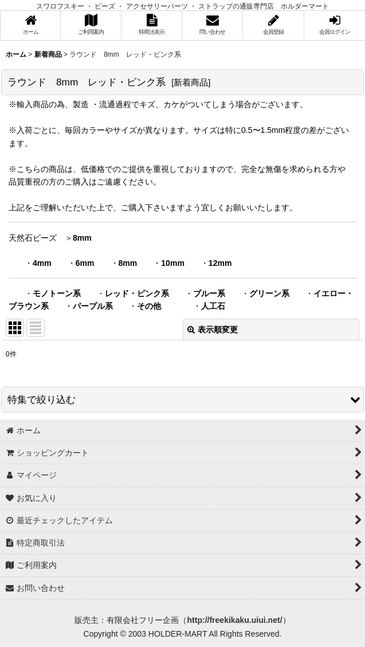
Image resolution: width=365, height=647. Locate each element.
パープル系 (93, 306)
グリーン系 (269, 293)
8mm (82, 237)
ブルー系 (209, 293)
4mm (42, 263)
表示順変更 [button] (212, 329)
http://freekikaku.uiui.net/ (234, 620)
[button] (182, 400)
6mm (85, 263)
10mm (173, 263)
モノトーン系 (57, 293)
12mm (220, 263)
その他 (149, 306)
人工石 (213, 306)
